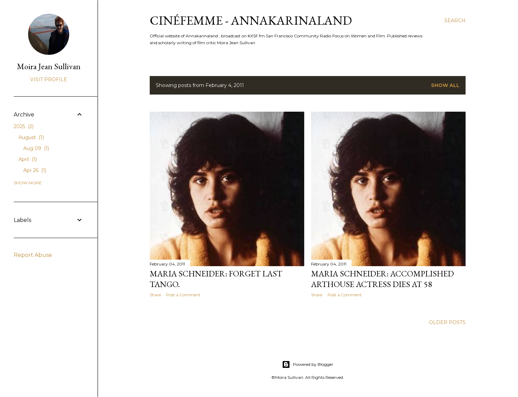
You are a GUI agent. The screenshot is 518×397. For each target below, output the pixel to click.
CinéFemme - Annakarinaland (251, 20)
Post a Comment (183, 294)
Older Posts (447, 322)
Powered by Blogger (307, 364)
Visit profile (48, 79)
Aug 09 (36, 148)
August (31, 137)
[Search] (455, 20)
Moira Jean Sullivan (49, 66)
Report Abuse (33, 255)
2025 (24, 126)
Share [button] (155, 294)
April (27, 159)
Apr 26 (34, 170)
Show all (445, 85)
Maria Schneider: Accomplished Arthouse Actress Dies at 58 (382, 278)
